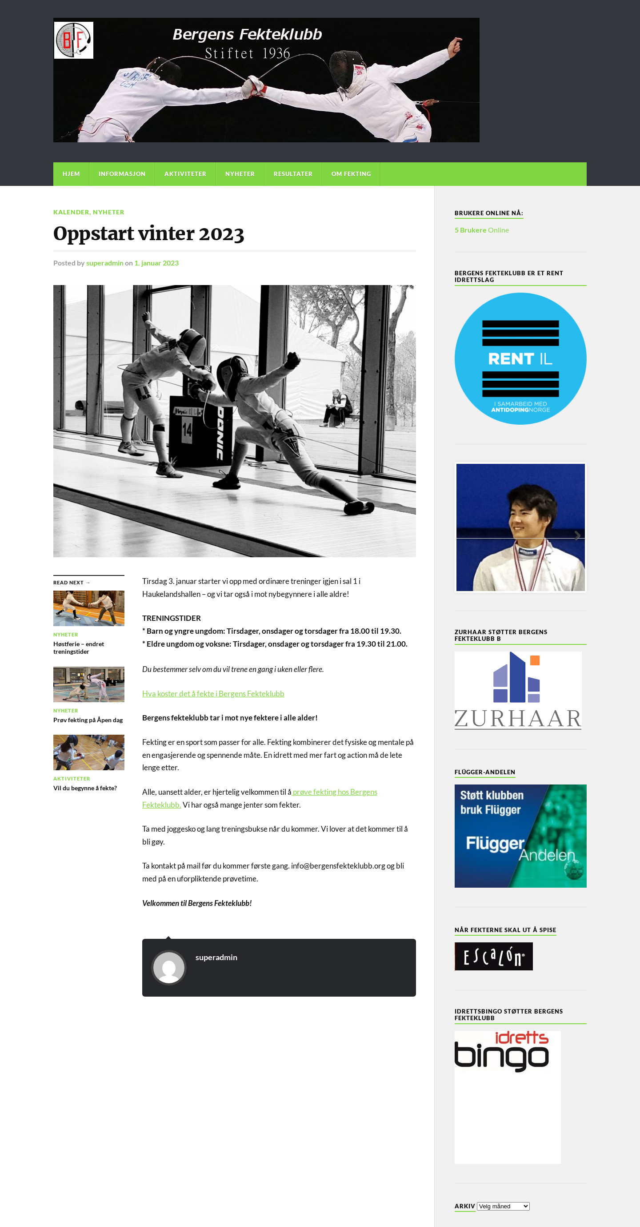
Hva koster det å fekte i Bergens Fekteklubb (213, 693)
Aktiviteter (185, 173)
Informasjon (122, 173)
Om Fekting (351, 173)
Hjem (71, 173)
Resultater (293, 173)
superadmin (105, 262)
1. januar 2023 (156, 262)
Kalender (71, 212)
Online (482, 229)
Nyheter (240, 173)
